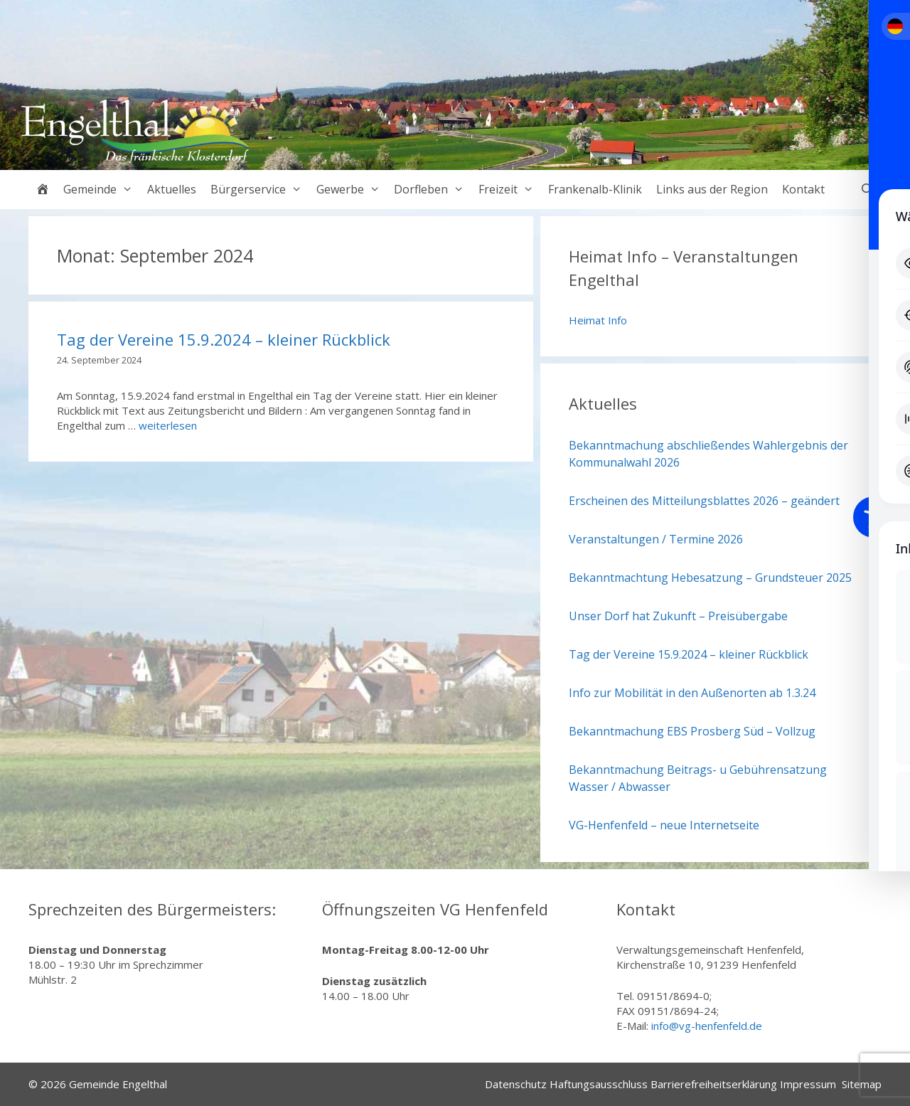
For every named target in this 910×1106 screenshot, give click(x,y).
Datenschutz (516, 1084)
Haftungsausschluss (599, 1084)
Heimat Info (598, 320)
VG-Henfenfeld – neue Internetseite (664, 825)
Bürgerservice (259, 189)
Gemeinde (101, 189)
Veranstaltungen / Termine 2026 (656, 539)
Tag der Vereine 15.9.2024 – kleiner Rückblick (223, 339)
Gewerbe (351, 189)
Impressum (808, 1084)
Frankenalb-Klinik (595, 189)
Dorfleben (432, 189)
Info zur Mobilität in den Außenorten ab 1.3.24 (692, 693)
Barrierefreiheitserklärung (714, 1084)
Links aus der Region (712, 189)
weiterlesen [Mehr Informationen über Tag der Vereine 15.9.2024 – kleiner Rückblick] (168, 425)
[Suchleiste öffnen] (867, 189)
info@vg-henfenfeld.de (706, 1026)
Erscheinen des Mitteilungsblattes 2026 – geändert (704, 501)
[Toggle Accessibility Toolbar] (874, 517)
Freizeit (509, 189)
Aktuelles (171, 189)
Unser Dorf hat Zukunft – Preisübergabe (678, 616)
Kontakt (803, 189)
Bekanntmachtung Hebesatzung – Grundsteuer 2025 (710, 577)
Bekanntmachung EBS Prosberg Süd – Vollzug (692, 731)
